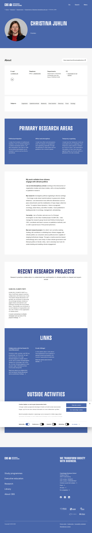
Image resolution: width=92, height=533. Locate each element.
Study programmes (13, 473)
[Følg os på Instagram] (65, 497)
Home (7, 9)
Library (8, 489)
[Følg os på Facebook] (61, 497)
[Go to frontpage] (13, 4)
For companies (64, 490)
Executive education (14, 479)
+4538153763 (37, 73)
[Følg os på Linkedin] (69, 497)
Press (61, 485)
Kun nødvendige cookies (76, 515)
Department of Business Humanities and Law (36, 9)
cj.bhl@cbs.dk (14, 73)
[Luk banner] (89, 509)
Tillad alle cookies (76, 511)
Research (12, 9)
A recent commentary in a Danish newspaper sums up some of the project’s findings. (18, 315)
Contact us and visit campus (67, 483)
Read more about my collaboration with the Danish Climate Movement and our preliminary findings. (18, 372)
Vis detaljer (75, 530)
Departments (20, 9)
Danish (68, 5)
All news (62, 487)
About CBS (10, 494)
